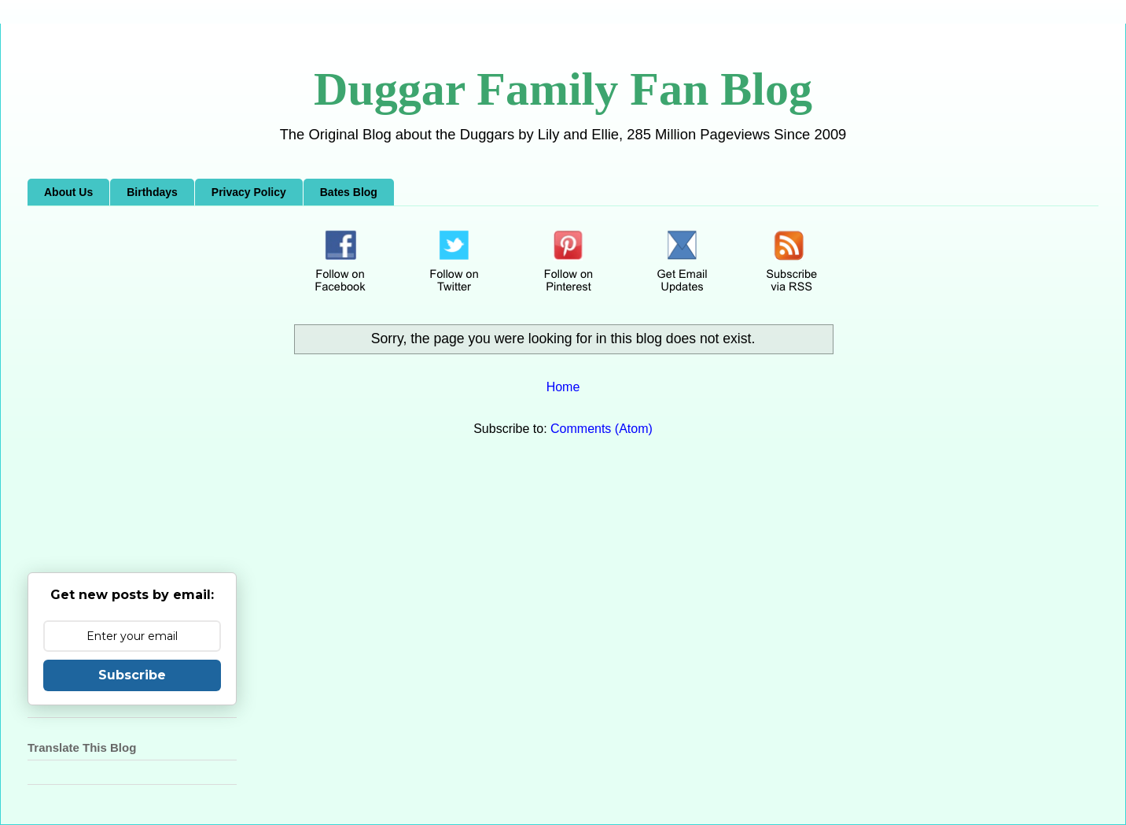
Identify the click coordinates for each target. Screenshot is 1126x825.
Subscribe (132, 675)
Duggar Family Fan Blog (563, 89)
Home (563, 387)
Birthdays (152, 192)
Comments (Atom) (601, 428)
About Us (68, 192)
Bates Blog (348, 192)
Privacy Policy (249, 192)
